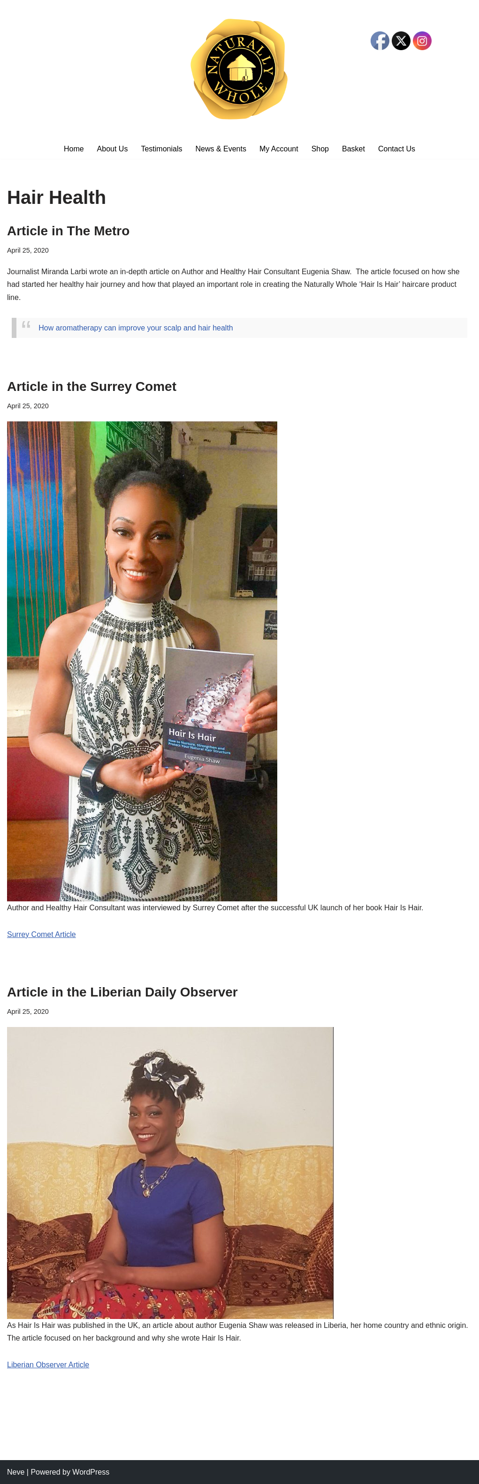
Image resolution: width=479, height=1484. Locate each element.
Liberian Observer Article (48, 1365)
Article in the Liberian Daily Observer (122, 992)
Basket (353, 149)
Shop (320, 149)
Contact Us (396, 149)
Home (74, 149)
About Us (112, 149)
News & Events (220, 149)
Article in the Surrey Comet (91, 386)
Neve (15, 1472)
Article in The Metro (68, 231)
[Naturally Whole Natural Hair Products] (240, 69)
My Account (278, 149)
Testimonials (161, 149)
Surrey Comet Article (41, 934)
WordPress (90, 1472)
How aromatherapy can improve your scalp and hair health (135, 328)
